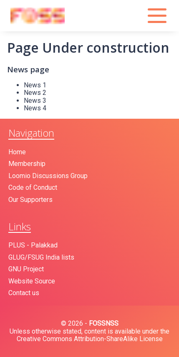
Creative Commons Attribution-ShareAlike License (90, 339)
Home (17, 152)
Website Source (31, 281)
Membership (26, 164)
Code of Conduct (32, 187)
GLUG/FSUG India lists (41, 257)
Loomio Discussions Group (48, 176)
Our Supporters (30, 200)
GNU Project (26, 269)
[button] (158, 15)
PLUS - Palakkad (33, 245)
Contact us (23, 293)
